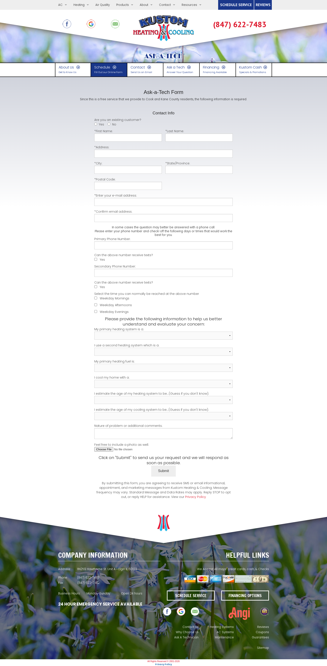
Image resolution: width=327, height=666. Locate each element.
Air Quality (102, 5)
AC (60, 5)
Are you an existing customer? (117, 120)
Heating (79, 5)
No (114, 124)
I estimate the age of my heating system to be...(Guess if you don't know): (163, 397)
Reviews (263, 627)
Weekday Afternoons (116, 305)
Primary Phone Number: (163, 243)
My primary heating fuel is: (163, 365)
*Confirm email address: (163, 215)
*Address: (163, 151)
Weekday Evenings (114, 312)
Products (122, 5)
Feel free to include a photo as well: (163, 447)
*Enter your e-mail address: (163, 199)
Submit (163, 471)
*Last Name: (199, 135)
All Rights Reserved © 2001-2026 (163, 661)
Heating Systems (222, 627)
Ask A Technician (186, 637)
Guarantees (260, 637)
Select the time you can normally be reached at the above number (146, 294)
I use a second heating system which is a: (163, 349)
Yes (101, 124)
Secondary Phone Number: (163, 270)
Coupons (262, 632)
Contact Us (191, 627)
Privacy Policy (195, 497)
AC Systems (225, 632)
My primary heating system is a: (163, 333)
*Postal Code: (128, 183)
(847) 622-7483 (239, 24)
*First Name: (128, 135)
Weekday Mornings (114, 298)
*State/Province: (199, 167)
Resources (189, 5)
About (144, 5)
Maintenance (224, 637)
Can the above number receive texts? (123, 255)
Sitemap (263, 648)
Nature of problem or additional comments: (163, 431)
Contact (165, 5)
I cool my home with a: (163, 381)
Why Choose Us (187, 632)
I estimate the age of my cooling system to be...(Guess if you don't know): (163, 413)
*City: (128, 167)
